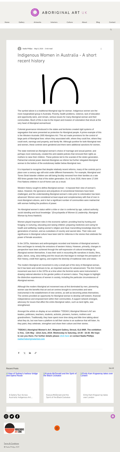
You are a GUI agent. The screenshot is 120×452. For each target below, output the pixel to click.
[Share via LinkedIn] (30, 353)
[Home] (57, 428)
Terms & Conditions (11, 443)
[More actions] (101, 48)
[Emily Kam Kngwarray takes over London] (97, 381)
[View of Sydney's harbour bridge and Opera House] (22, 381)
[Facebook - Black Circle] (17, 416)
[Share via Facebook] (19, 353)
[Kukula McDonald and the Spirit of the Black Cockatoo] (60, 381)
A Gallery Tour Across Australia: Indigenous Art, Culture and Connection (20, 396)
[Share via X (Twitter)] (24, 353)
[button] (21, 22)
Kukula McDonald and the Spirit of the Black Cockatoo (58, 396)
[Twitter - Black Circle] (12, 416)
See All (111, 368)
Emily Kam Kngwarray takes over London (95, 396)
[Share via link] (35, 353)
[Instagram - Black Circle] (6, 416)
